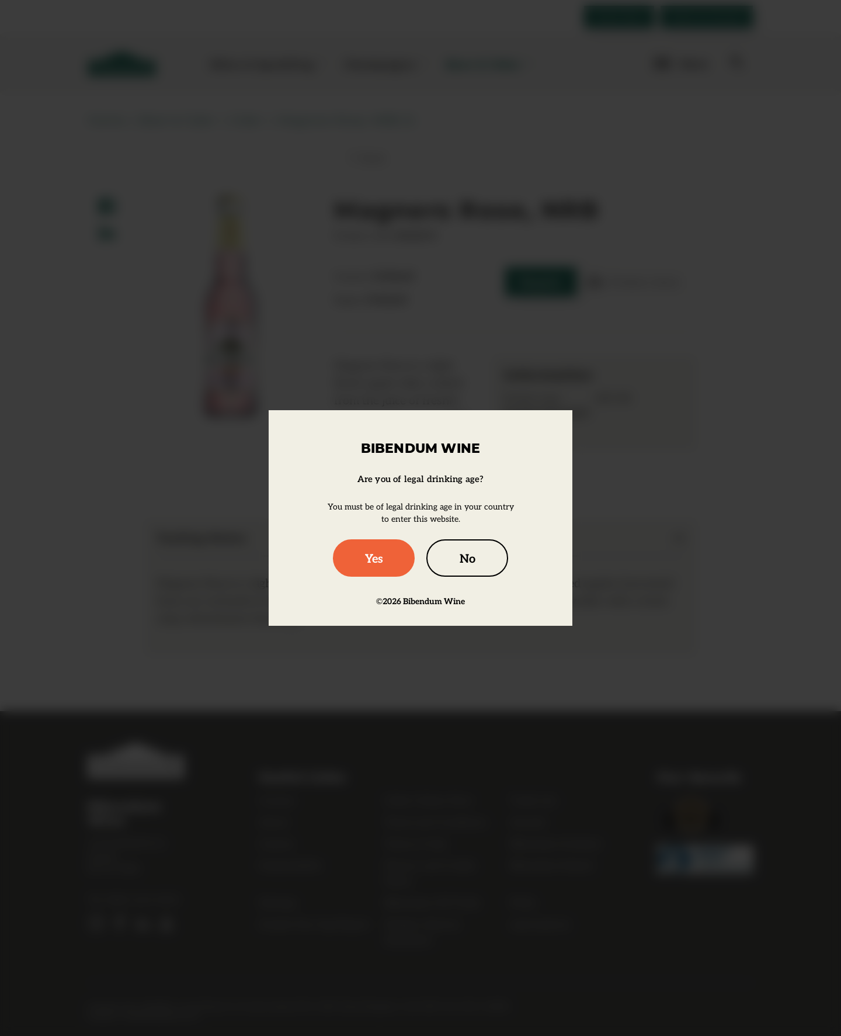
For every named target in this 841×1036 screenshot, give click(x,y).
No (467, 558)
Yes (374, 558)
